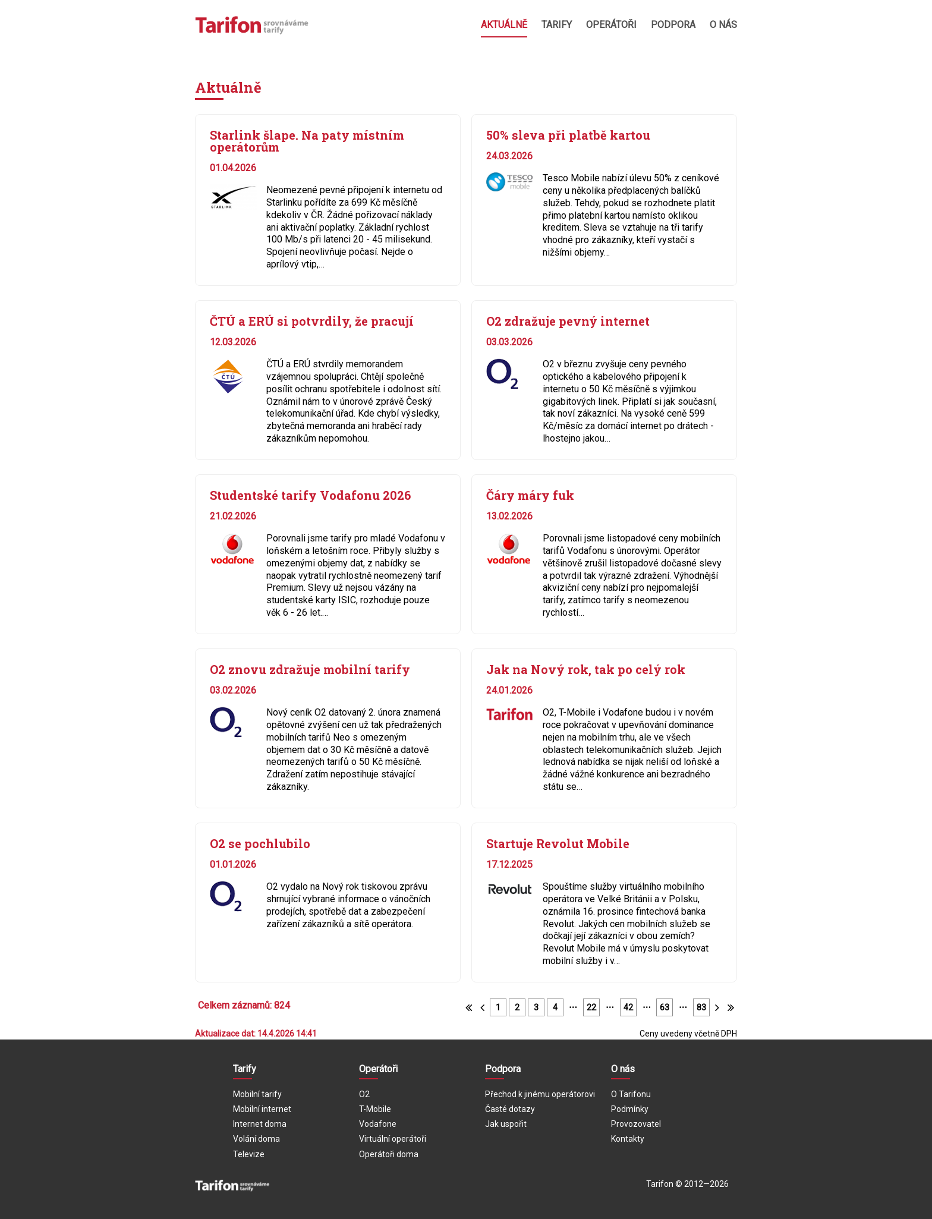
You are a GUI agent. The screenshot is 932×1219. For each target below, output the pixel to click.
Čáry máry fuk (530, 495)
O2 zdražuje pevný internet (568, 321)
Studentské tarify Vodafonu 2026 (310, 495)
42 (628, 1007)
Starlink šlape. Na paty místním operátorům (307, 141)
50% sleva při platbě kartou (568, 135)
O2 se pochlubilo (260, 843)
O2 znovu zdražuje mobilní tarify (310, 669)
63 (664, 1007)
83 (701, 1007)
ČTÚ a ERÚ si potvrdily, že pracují (312, 321)
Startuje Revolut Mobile (557, 843)
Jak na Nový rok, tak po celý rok (585, 669)
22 (591, 1007)
